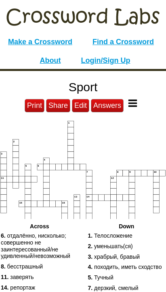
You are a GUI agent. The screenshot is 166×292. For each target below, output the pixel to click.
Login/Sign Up (105, 60)
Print (34, 105)
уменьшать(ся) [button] (110, 246)
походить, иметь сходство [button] (125, 267)
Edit (80, 105)
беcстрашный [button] (22, 266)
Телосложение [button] (110, 235)
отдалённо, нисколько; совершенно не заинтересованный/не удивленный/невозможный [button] (35, 245)
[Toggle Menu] (133, 103)
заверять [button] (17, 277)
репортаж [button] (18, 287)
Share (58, 105)
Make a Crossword (40, 42)
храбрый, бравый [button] (114, 256)
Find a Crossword (123, 42)
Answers (107, 105)
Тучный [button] (100, 277)
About (50, 60)
